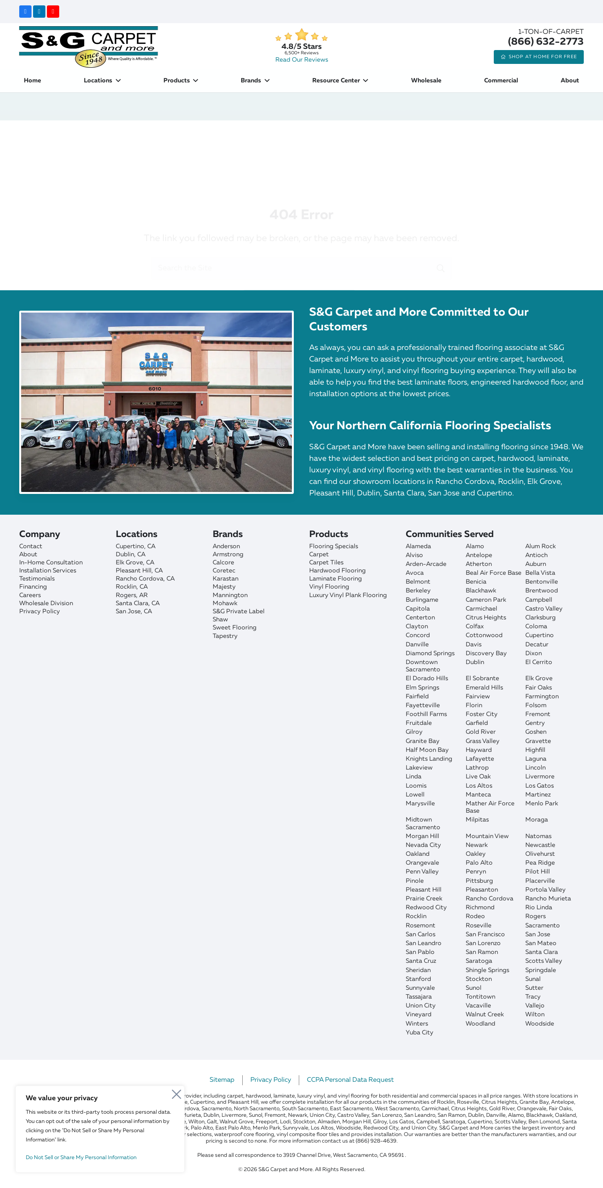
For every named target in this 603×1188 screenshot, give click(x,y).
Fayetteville (423, 706)
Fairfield (417, 697)
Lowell (415, 795)
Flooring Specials (333, 547)
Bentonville (541, 582)
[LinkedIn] (39, 11)
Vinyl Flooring (329, 587)
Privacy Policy (39, 612)
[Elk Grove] (160, 563)
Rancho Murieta (548, 899)
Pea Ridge (540, 863)
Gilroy (414, 732)
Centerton (420, 618)
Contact (30, 547)
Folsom (535, 706)
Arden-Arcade (426, 564)
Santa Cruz (421, 961)
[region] (100, 1129)
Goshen (535, 732)
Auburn (535, 564)
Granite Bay (423, 741)
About (28, 555)
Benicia (476, 582)
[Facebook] (25, 11)
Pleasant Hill (423, 890)
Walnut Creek (485, 1015)
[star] (301, 35)
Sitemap (222, 1080)
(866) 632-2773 (546, 42)
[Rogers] (160, 595)
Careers (30, 595)
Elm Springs (422, 688)
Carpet (319, 555)
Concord (418, 635)
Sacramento (542, 926)
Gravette (538, 741)
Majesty (224, 587)
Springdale (540, 970)
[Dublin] (160, 555)
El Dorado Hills (427, 679)
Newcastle (540, 845)
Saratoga (479, 961)
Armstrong (228, 555)
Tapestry (225, 636)
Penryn (476, 872)
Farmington (542, 697)
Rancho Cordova (489, 899)
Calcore (223, 563)
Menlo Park (541, 804)
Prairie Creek (424, 899)
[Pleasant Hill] (160, 571)
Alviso (414, 555)
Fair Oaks (538, 688)
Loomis (416, 786)
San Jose (537, 935)
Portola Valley (545, 890)
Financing (33, 587)
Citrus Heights (486, 618)
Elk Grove (539, 679)
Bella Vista (540, 573)
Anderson (226, 547)
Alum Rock (540, 547)
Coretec (224, 571)
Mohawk (225, 604)
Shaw (220, 620)
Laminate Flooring (335, 579)
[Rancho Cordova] (160, 579)
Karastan (225, 579)
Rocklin (416, 917)
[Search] (440, 233)
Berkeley (418, 591)
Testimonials (37, 579)
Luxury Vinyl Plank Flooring (348, 595)
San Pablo (420, 952)
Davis (473, 645)
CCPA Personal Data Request (350, 1080)
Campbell (538, 600)
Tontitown (480, 997)
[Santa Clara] (160, 603)
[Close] (176, 1092)
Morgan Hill (422, 836)
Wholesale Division (46, 604)
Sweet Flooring (235, 628)
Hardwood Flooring (337, 571)
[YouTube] (53, 11)
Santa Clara (541, 952)
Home (206, 134)
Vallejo (535, 1006)
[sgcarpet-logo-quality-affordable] (88, 46)
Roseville (478, 926)
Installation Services (47, 571)
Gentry (535, 723)
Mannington (230, 595)
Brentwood (541, 591)
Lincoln (535, 768)
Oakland (418, 854)
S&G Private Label (239, 612)
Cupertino (539, 635)
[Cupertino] (160, 546)
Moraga (536, 820)
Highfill (535, 750)
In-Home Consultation (51, 563)
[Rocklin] (160, 587)
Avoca (415, 573)
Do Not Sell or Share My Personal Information (81, 1157)
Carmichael (481, 609)
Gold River (481, 732)
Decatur (536, 645)
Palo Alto (479, 863)
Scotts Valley (543, 961)
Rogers (535, 917)
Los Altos (479, 786)
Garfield (477, 723)
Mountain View (487, 836)
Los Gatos (539, 786)
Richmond (480, 908)
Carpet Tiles (326, 563)
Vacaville (478, 1006)
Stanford (418, 979)
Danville (417, 645)
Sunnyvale (420, 988)
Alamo (475, 547)
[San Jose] (160, 612)
